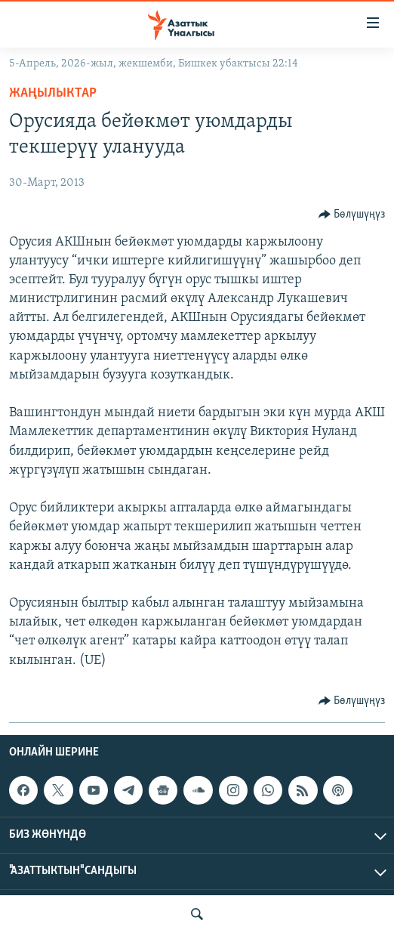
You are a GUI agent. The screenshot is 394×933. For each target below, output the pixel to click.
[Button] (352, 214)
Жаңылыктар (53, 93)
